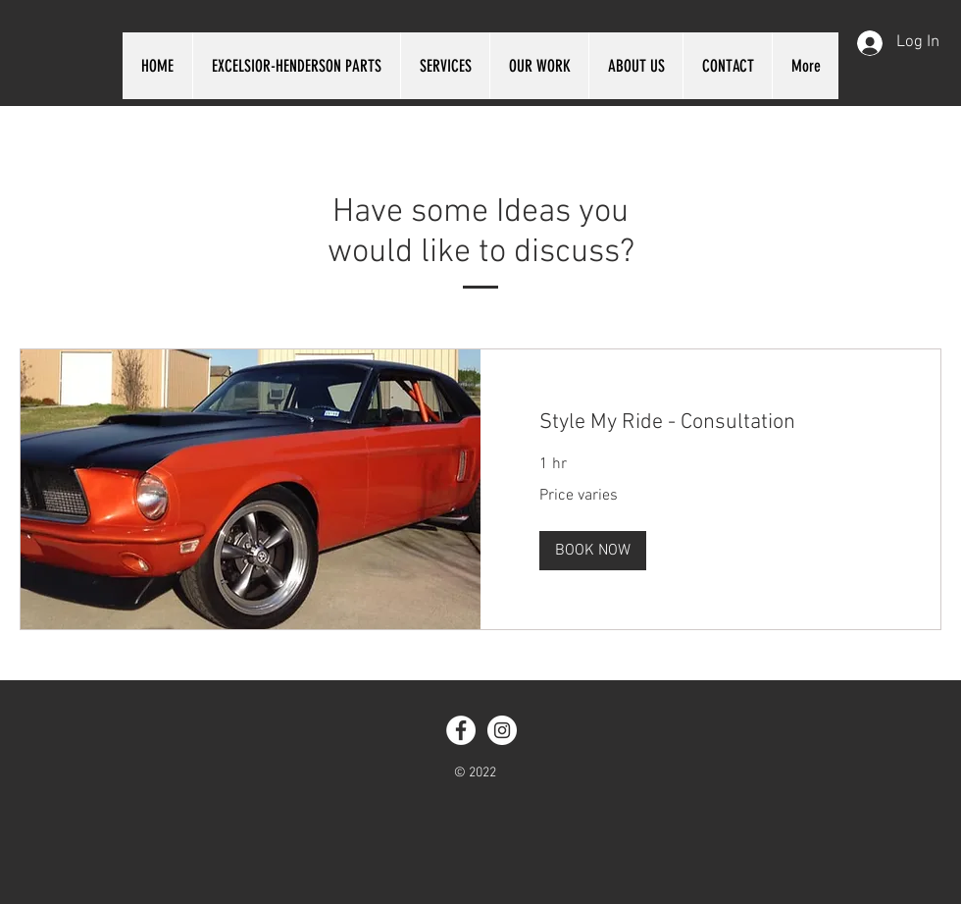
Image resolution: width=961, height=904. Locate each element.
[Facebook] (461, 730)
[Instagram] (502, 730)
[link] (710, 422)
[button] (592, 550)
